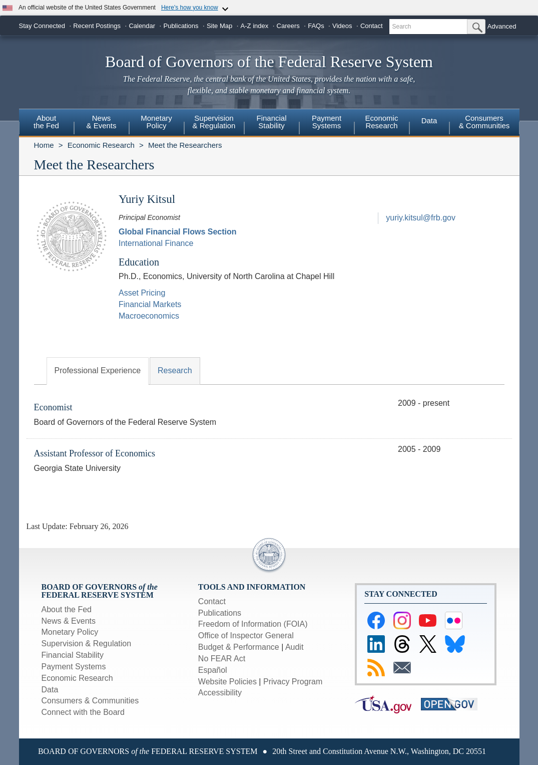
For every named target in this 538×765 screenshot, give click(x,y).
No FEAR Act (221, 658)
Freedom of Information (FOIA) (253, 624)
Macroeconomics (149, 316)
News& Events (101, 122)
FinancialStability (271, 122)
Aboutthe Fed (46, 122)
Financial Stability (73, 655)
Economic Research (101, 145)
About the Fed (67, 609)
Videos (342, 26)
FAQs (316, 26)
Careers (288, 26)
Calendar (142, 26)
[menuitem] (46, 123)
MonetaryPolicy (156, 122)
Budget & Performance (238, 647)
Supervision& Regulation (214, 122)
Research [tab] (175, 370)
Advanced (501, 26)
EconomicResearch (381, 122)
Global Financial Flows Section (178, 231)
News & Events (69, 621)
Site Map (219, 26)
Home (44, 145)
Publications (180, 26)
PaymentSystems (326, 122)
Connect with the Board (83, 712)
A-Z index (255, 26)
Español (212, 670)
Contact (371, 26)
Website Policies (227, 681)
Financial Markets (150, 304)
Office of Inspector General (246, 635)
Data (429, 120)
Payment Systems (74, 666)
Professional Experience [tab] (98, 370)
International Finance (156, 243)
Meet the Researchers (185, 145)
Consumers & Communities (484, 122)
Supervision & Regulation (87, 643)
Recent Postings (97, 26)
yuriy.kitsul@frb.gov (420, 217)
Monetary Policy (70, 632)
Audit (294, 647)
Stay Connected (42, 26)
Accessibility (220, 692)
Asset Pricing (142, 293)
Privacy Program (292, 681)
